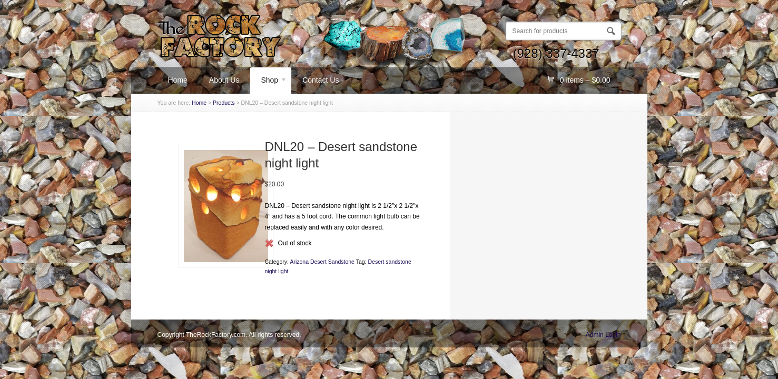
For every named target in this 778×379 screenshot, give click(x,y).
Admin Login (603, 334)
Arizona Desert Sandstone (322, 261)
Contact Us (320, 80)
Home (178, 80)
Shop (268, 81)
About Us (224, 80)
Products (223, 102)
